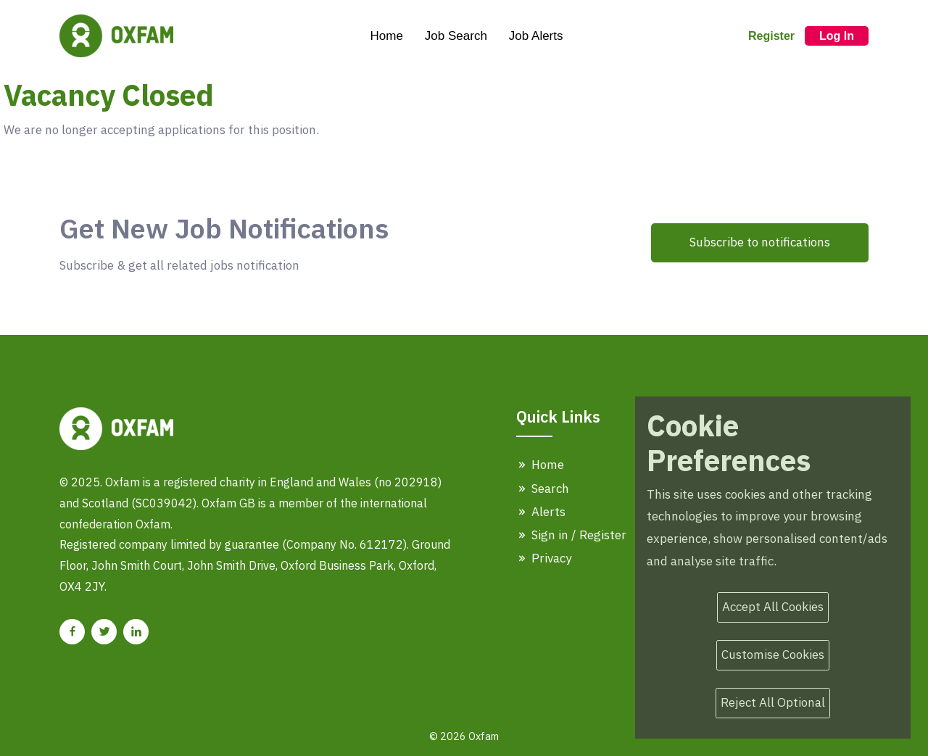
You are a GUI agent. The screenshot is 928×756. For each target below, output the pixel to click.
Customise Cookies (772, 654)
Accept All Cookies (773, 607)
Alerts (541, 512)
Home (386, 36)
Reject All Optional (773, 702)
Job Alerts (536, 36)
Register (771, 36)
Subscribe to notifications (759, 242)
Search (542, 489)
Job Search (456, 36)
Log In (836, 36)
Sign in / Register (571, 535)
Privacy (543, 558)
